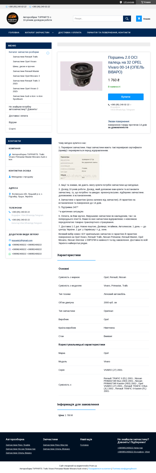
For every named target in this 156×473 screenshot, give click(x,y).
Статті (12, 129)
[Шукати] (127, 19)
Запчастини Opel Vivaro (24, 61)
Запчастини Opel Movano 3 (26, 76)
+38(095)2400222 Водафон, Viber (133, 452)
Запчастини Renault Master (26, 71)
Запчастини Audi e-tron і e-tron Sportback (28, 97)
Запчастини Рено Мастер (55, 445)
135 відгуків (129, 2)
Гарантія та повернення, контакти (108, 32)
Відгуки (13, 122)
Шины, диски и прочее (24, 66)
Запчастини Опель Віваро (19, 453)
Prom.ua (93, 466)
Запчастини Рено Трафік (18, 445)
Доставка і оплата (69, 32)
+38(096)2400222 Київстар (130, 448)
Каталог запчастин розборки (24, 52)
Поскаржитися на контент (99, 469)
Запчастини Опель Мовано (56, 449)
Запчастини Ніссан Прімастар (20, 449)
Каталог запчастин (37, 32)
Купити (125, 96)
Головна (14, 32)
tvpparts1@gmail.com (22, 240)
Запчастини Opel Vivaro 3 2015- (25, 90)
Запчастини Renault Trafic (25, 57)
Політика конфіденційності (124, 469)
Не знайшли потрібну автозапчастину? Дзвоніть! (23, 108)
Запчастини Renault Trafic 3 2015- (26, 82)
